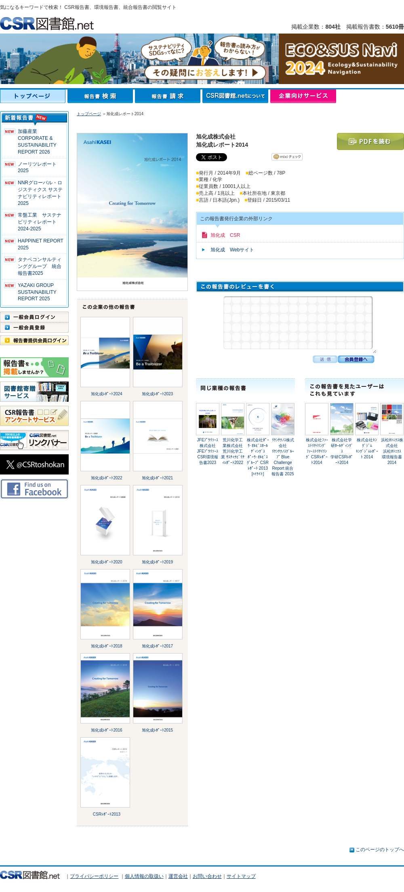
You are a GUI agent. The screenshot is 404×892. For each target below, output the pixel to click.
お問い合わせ (207, 876)
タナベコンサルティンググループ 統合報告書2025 (39, 266)
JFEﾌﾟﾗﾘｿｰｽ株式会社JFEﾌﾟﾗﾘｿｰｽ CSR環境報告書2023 (208, 451)
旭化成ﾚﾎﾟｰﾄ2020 (106, 562)
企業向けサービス (303, 96)
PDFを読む (370, 141)
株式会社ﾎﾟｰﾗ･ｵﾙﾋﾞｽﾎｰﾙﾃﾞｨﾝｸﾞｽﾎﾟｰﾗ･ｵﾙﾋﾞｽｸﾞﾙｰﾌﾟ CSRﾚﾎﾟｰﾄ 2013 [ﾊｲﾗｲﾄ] (258, 457)
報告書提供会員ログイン (34, 340)
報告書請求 (168, 96)
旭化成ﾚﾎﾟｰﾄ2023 (157, 394)
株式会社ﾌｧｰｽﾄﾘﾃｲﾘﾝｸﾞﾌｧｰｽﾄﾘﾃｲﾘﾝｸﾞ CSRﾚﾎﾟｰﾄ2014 (317, 451)
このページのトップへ (380, 849)
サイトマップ (241, 876)
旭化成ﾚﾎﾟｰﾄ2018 (106, 646)
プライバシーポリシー (94, 876)
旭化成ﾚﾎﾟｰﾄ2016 (106, 730)
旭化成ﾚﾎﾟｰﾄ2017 (157, 646)
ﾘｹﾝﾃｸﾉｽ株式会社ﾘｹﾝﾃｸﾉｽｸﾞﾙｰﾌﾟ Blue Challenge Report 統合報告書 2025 (282, 457)
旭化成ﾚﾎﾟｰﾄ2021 (157, 478)
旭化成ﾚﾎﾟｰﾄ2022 (106, 478)
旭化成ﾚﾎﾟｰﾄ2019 (157, 562)
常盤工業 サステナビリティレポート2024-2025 (39, 222)
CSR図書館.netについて (236, 96)
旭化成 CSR (225, 235)
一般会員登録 (34, 327)
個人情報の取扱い (144, 876)
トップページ (33, 96)
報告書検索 (101, 96)
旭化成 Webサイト (232, 250)
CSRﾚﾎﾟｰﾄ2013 (106, 814)
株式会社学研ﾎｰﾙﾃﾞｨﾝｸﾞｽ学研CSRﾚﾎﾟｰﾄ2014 (341, 451)
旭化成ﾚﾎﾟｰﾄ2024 (106, 394)
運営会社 (178, 876)
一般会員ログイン (34, 317)
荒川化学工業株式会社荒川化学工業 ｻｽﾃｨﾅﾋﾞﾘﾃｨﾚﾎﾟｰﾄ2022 (232, 451)
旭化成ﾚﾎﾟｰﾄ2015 (157, 730)
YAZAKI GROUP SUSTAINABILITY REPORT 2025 (37, 292)
